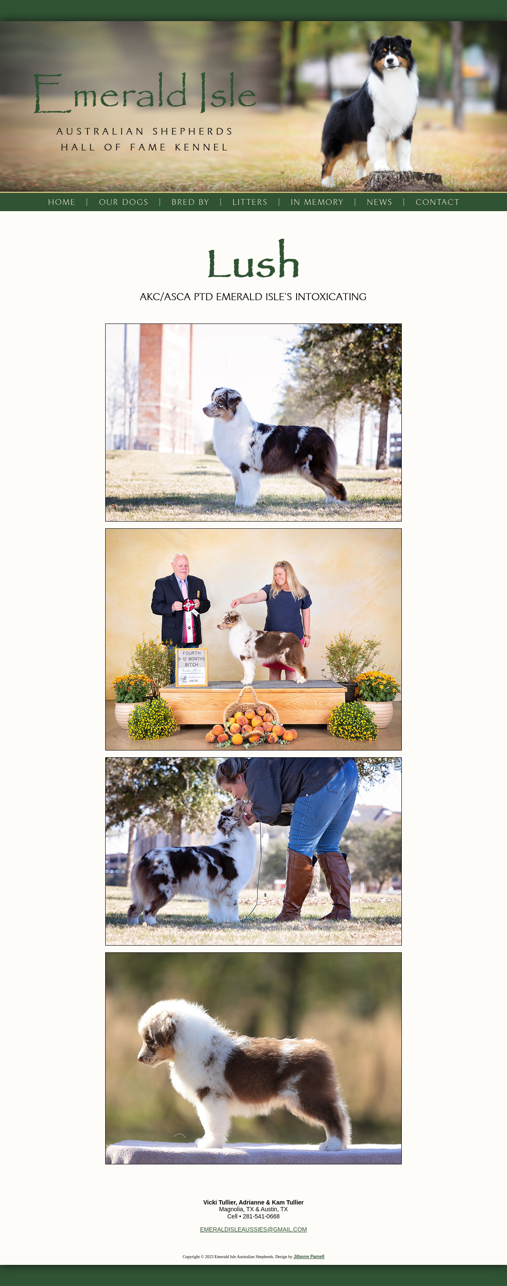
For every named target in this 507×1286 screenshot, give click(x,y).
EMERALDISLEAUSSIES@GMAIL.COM (253, 1229)
